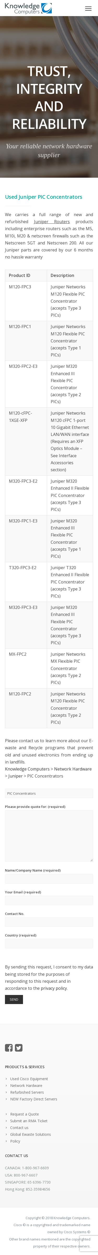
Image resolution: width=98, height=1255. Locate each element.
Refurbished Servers (27, 1092)
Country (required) (49, 940)
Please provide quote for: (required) (49, 833)
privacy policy (54, 988)
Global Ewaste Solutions (30, 1134)
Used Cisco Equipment (29, 1078)
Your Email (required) (49, 897)
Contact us (19, 1127)
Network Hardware (26, 1085)
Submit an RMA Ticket (29, 1120)
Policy (15, 1141)
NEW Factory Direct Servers (33, 1099)
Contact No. (49, 919)
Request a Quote (24, 1114)
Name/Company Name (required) (49, 875)
